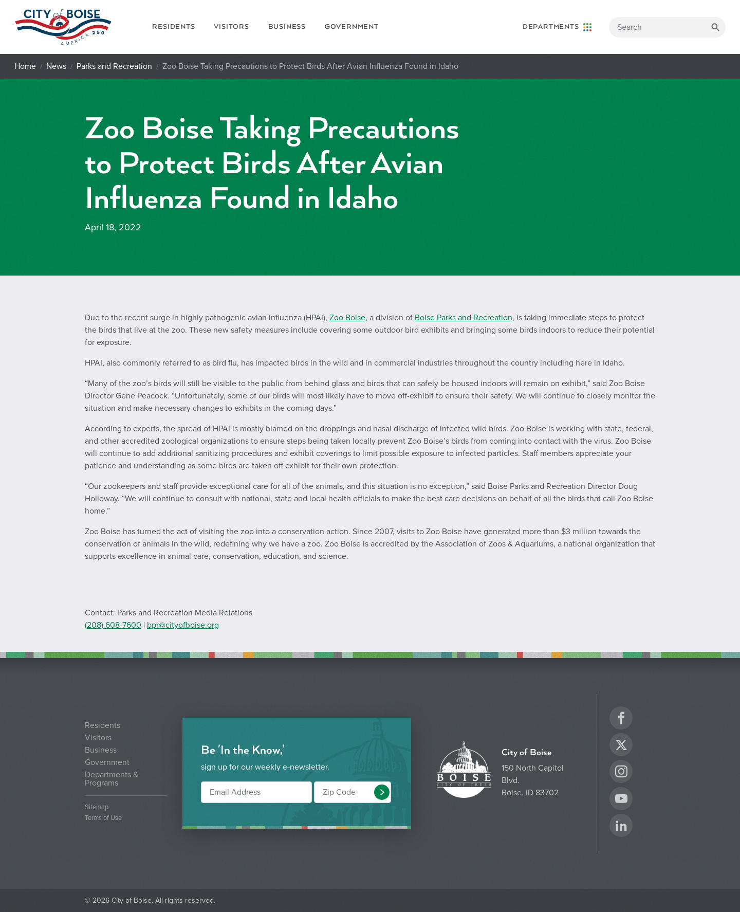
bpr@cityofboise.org (183, 625)
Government (352, 27)
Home (25, 66)
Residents (173, 27)
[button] (382, 792)
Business (287, 27)
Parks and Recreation (114, 66)
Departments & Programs (111, 779)
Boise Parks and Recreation (463, 318)
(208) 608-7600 (113, 625)
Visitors (231, 27)
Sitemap (96, 807)
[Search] (667, 27)
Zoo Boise (347, 318)
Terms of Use (103, 818)
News (56, 66)
